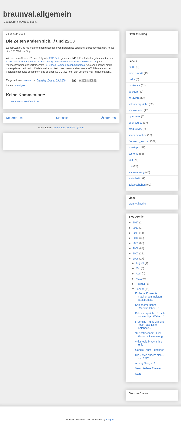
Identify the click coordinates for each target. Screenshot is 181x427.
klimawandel (136, 110)
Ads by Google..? (145, 363)
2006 (136, 258)
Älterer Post (109, 117)
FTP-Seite (54, 58)
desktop (133, 91)
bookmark (134, 85)
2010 (136, 237)
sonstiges (20, 85)
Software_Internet (139, 141)
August (140, 263)
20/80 (132, 66)
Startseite (62, 117)
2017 (136, 222)
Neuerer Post (14, 117)
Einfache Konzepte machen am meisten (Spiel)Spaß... (148, 296)
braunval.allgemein (37, 14)
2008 (136, 248)
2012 (136, 227)
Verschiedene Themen (148, 368)
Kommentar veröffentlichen (25, 101)
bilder (132, 79)
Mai (138, 268)
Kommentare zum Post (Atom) (67, 127)
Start (138, 373)
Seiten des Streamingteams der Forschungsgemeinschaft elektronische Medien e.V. (51, 61)
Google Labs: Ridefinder (149, 349)
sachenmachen (137, 135)
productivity (135, 128)
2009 (136, 243)
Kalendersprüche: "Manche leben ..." (147, 306)
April (139, 273)
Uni (131, 166)
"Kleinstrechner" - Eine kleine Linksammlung (149, 335)
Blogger (110, 419)
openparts (134, 116)
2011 (136, 232)
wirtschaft (134, 178)
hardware (134, 97)
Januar (140, 289)
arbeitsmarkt (136, 73)
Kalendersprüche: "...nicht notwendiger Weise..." (150, 315)
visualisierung (137, 172)
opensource (135, 122)
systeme (133, 153)
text (131, 159)
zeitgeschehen (137, 184)
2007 (136, 253)
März (139, 278)
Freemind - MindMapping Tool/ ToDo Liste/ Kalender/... (150, 325)
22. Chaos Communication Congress (65, 65)
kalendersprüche (138, 104)
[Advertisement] (50, 140)
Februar (141, 283)
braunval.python (138, 203)
